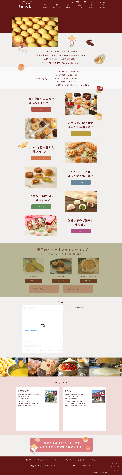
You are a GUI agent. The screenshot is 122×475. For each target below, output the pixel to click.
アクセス (69, 460)
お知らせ (56, 460)
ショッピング (42, 460)
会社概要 (81, 460)
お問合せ (93, 460)
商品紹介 (29, 460)
